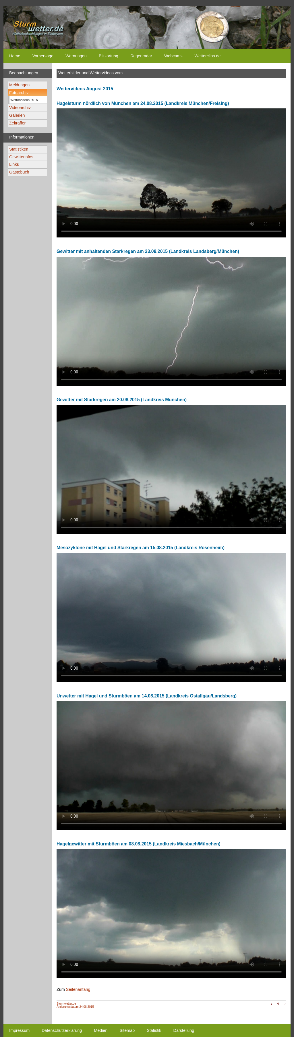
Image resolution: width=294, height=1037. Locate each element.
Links (14, 164)
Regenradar (141, 56)
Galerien (17, 115)
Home (14, 56)
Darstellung (183, 1030)
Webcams (173, 56)
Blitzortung (108, 56)
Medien (100, 1030)
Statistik (154, 1030)
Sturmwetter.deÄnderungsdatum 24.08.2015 (75, 1005)
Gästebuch (19, 172)
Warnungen (76, 56)
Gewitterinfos (21, 157)
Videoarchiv (20, 107)
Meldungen (19, 85)
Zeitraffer (17, 123)
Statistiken (18, 149)
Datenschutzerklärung (62, 1030)
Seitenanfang (78, 989)
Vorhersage (42, 56)
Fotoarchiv (18, 92)
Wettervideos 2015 (24, 100)
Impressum (19, 1030)
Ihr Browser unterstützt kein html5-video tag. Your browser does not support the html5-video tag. (171, 172)
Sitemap (127, 1030)
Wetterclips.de (208, 56)
